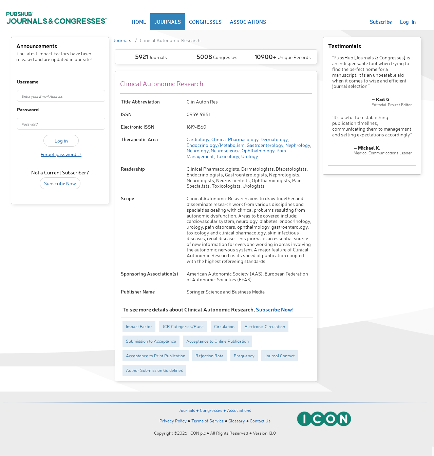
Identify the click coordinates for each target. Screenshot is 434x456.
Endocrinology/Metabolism (216, 145)
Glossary (236, 420)
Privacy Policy (173, 420)
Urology (249, 156)
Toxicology (227, 156)
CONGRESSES (205, 21)
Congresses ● (213, 410)
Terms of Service (207, 420)
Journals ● (189, 410)
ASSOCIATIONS (248, 21)
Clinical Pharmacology (234, 139)
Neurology (198, 150)
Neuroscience (225, 150)
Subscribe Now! (275, 309)
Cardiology (198, 139)
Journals (122, 40)
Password (23, 110)
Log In (408, 21)
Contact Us (260, 420)
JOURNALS (167, 21)
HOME (139, 21)
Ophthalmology (258, 150)
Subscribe (381, 21)
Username (23, 82)
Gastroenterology (264, 145)
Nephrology (297, 145)
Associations (239, 410)
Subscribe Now (60, 183)
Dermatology (274, 139)
